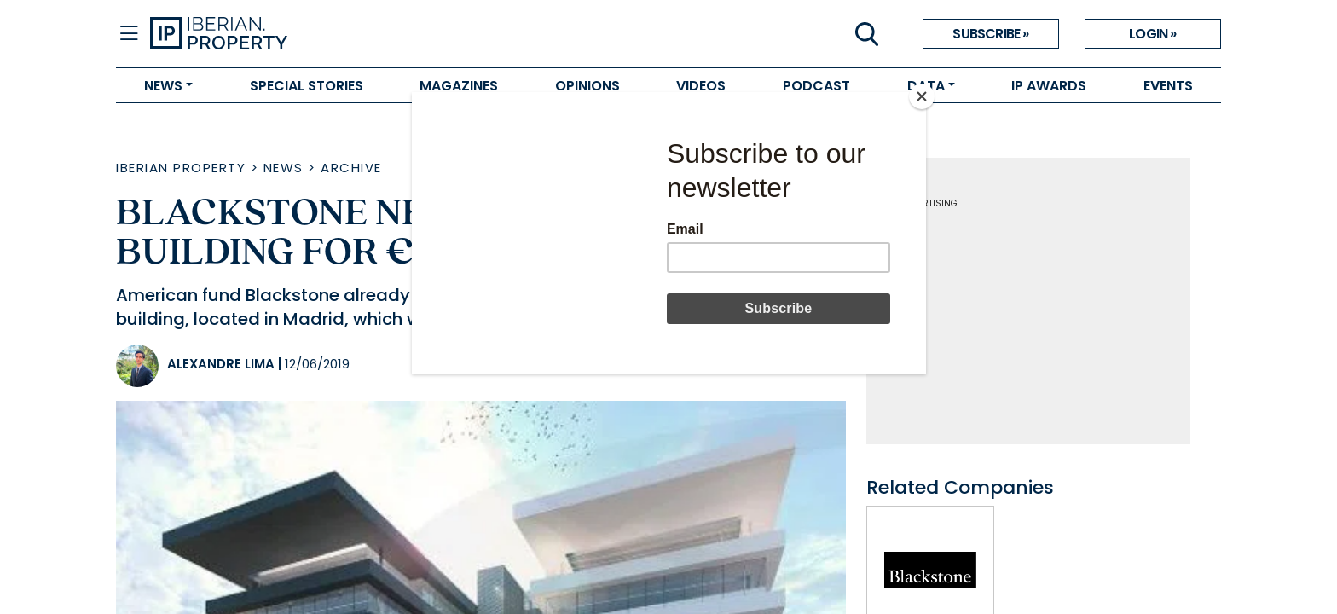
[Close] (922, 96)
